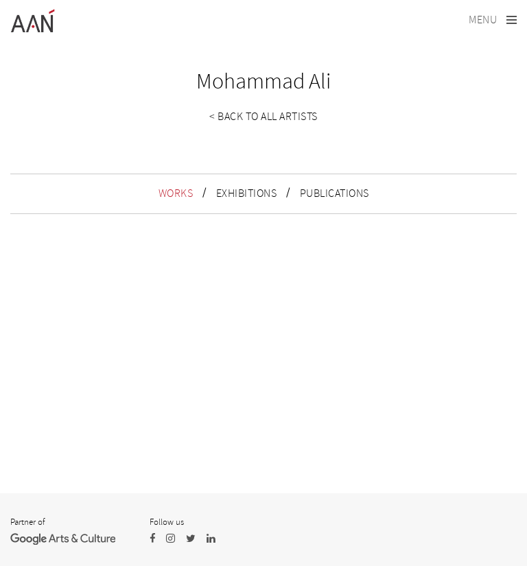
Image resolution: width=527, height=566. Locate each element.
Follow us (167, 522)
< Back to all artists (263, 116)
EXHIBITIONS (246, 193)
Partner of (27, 522)
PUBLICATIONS (334, 193)
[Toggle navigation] (493, 20)
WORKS (176, 193)
